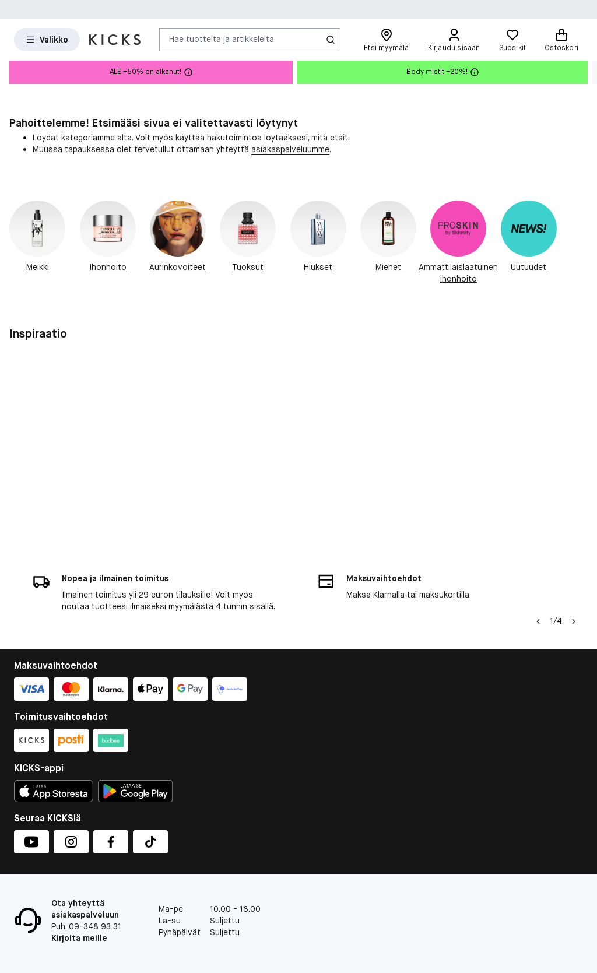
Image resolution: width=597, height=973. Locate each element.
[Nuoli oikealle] (573, 621)
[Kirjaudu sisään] (454, 39)
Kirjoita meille (79, 938)
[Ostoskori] (561, 39)
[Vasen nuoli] (538, 621)
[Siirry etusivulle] (115, 39)
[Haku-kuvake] (330, 39)
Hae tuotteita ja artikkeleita (221, 39)
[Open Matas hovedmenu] (47, 39)
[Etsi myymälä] (386, 39)
